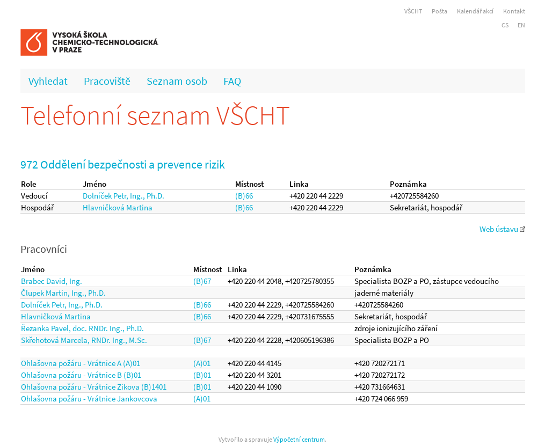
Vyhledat (48, 80)
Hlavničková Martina (117, 207)
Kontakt (514, 11)
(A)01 (201, 363)
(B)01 (202, 375)
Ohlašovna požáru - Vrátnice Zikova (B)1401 (93, 387)
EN (521, 25)
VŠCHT (413, 11)
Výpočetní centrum (299, 439)
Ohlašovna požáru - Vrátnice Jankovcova (89, 398)
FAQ (232, 80)
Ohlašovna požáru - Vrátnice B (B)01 (81, 375)
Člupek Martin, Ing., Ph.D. (63, 293)
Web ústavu (502, 229)
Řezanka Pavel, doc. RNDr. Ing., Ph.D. (82, 328)
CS (505, 25)
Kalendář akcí (475, 11)
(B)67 (202, 281)
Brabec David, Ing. (51, 281)
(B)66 (244, 196)
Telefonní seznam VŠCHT (155, 115)
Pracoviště (107, 80)
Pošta (439, 11)
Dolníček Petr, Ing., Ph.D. (123, 196)
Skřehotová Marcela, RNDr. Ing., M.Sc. (84, 340)
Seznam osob (177, 80)
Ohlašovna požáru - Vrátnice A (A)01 (80, 363)
